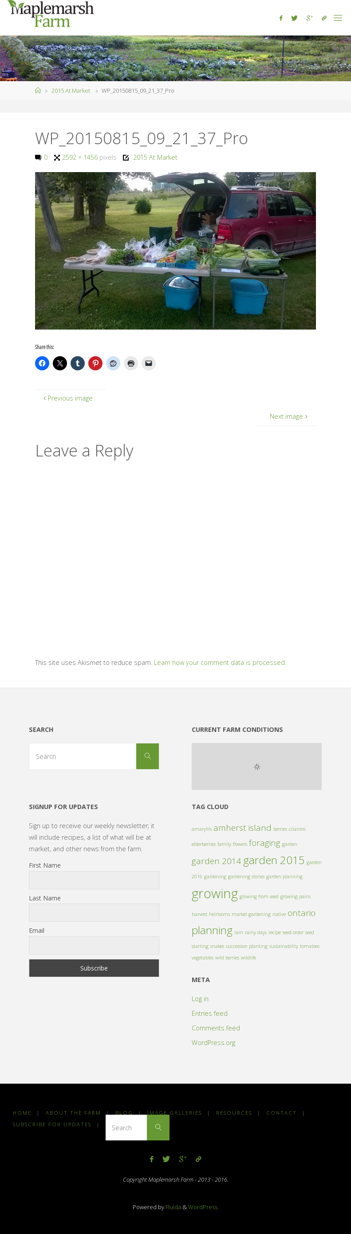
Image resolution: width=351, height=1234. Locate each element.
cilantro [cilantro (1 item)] (297, 829)
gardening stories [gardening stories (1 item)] (246, 876)
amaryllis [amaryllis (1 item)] (202, 829)
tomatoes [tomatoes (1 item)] (309, 946)
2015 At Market (70, 90)
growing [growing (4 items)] (215, 893)
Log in (200, 998)
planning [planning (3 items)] (212, 930)
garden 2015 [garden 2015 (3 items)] (274, 860)
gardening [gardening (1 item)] (215, 876)
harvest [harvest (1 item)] (199, 914)
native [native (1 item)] (279, 914)
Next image (289, 416)
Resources (234, 1112)
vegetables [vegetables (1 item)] (202, 958)
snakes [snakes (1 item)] (217, 946)
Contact (281, 1112)
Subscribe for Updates (52, 1124)
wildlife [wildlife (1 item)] (248, 958)
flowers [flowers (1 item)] (240, 844)
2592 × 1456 (80, 157)
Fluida (172, 1207)
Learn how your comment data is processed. (220, 662)
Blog (124, 1112)
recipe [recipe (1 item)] (274, 932)
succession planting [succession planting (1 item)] (247, 946)
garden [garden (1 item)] (289, 844)
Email (36, 930)
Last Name (45, 898)
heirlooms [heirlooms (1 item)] (219, 914)
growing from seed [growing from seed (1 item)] (259, 896)
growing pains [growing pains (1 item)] (295, 896)
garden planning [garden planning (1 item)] (284, 876)
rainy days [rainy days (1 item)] (256, 932)
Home (22, 1112)
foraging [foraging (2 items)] (264, 843)
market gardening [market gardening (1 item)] (251, 914)
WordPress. (203, 1207)
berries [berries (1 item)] (280, 829)
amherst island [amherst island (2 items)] (242, 827)
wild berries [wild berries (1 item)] (227, 958)
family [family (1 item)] (224, 844)
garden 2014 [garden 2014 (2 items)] (216, 861)
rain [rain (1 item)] (238, 932)
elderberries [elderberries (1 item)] (204, 844)
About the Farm (73, 1112)
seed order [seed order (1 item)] (293, 932)
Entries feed (210, 1013)
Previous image (66, 398)
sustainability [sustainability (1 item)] (283, 946)
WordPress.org (213, 1042)
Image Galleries (174, 1112)
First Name (45, 865)
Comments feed (216, 1028)
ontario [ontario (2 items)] (302, 913)
